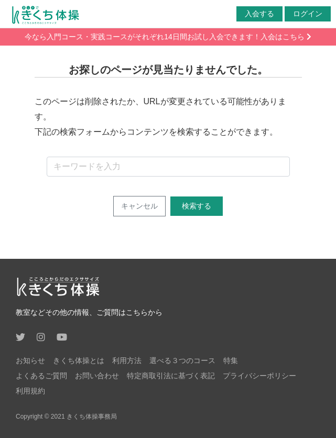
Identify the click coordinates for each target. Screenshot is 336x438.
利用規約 (30, 391)
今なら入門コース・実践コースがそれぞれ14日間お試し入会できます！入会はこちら (168, 36)
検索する (196, 206)
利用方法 (127, 360)
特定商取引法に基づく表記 (171, 375)
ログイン (307, 13)
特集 (230, 360)
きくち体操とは (78, 360)
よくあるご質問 (41, 375)
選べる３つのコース (182, 360)
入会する (259, 13)
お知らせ (30, 360)
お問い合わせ (97, 375)
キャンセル (139, 206)
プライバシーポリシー (259, 375)
